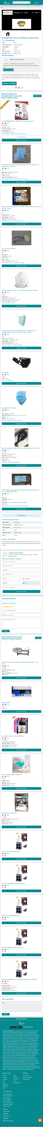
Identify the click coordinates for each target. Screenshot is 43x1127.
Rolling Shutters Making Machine (18, 1061)
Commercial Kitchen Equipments (18, 1055)
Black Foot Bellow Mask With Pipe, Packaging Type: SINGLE (20, 447)
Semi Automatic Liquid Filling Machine (20, 1059)
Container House (6, 1044)
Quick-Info (5, 1084)
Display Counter (28, 1035)
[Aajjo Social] (24, 1026)
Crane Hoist (16, 1050)
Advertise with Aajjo (8, 1095)
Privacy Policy (26, 1078)
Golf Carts (22, 1067)
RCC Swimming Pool (14, 1065)
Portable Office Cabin (24, 1041)
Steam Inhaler (6, 702)
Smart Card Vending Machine (11, 851)
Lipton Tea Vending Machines (11, 915)
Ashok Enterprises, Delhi (8, 302)
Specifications (21, 515)
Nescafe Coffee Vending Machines (12, 947)
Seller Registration (7, 1093)
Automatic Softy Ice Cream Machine (13, 735)
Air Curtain (7, 1055)
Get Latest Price (10, 40)
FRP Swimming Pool (23, 1064)
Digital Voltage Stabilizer (13, 1049)
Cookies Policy (26, 1075)
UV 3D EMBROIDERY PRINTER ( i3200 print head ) (18, 121)
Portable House (21, 1038)
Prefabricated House (24, 1042)
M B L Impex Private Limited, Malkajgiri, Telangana (15, 178)
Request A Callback (21, 1018)
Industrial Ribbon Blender (8, 1033)
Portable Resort (15, 1039)
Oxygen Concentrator (15, 1068)
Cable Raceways (14, 1056)
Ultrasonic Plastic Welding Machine (27, 1056)
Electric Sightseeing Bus (14, 1067)
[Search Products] (13, 2)
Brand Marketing (7, 1100)
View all (38, 637)
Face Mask (21, 5)
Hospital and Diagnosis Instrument (11, 5)
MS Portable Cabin (24, 1039)
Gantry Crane (9, 1050)
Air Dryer (31, 1059)
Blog (4, 1082)
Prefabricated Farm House (32, 1038)
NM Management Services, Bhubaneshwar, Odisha (15, 505)
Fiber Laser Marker (11, 1053)
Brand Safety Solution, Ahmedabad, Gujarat (13, 262)
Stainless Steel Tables (30, 1033)
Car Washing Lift (30, 1061)
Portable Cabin (28, 1030)
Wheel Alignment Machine (11, 1062)
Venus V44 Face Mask (9, 248)
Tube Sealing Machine (31, 1032)
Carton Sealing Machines (18, 1035)
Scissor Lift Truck (30, 1036)
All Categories (16, 1082)
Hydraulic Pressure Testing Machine (19, 1052)
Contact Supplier (8, 69)
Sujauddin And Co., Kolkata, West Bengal (12, 220)
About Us (5, 1075)
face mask (5, 372)
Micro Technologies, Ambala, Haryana (11, 420)
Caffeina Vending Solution (17, 59)
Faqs (4, 1087)
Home (2, 5)
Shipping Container (34, 1042)
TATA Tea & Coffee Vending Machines (13, 883)
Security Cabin (14, 1038)
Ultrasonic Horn (6, 1056)
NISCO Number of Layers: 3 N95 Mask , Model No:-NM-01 (20, 290)
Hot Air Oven (21, 1044)
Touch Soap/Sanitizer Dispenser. (12, 774)
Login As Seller (6, 1105)
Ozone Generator (25, 1068)
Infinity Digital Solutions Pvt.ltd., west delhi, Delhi (14, 133)
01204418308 (6, 1111)
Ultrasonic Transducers (8, 1058)
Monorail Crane (23, 1050)
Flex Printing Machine (33, 1045)
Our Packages (6, 1097)
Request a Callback (9, 83)
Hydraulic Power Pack (13, 1045)
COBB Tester (30, 1050)
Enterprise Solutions (8, 1104)
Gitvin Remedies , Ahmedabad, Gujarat (12, 344)
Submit (6, 630)
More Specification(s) (8, 55)
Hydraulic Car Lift (22, 1036)
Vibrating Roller (22, 1032)
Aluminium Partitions (19, 1033)
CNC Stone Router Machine (9, 1047)
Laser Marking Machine (18, 1030)
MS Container (6, 1041)
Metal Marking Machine (22, 1053)
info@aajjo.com (7, 1115)
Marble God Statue (32, 1053)
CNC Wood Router (23, 1045)
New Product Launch (8, 1102)
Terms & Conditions (27, 1077)
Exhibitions (5, 1085)
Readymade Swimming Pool (26, 1065)
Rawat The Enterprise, (7, 379)
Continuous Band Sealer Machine (21, 1058)
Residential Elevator (12, 1036)
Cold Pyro (31, 1068)
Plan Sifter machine (31, 1055)
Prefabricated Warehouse (13, 1042)
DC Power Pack (28, 1044)
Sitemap (5, 1077)
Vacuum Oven (14, 1044)
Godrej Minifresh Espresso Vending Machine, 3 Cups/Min (19, 979)
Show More (37, 95)
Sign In (36, 2)
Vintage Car (28, 1067)
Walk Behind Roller (13, 1032)
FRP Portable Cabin (33, 1039)
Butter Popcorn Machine (9, 812)
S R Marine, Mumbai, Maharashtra (11, 461)
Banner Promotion (7, 1098)
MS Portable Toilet (7, 1039)
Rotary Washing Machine (22, 1047)
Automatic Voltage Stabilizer (26, 1049)
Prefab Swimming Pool (13, 1064)
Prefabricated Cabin (14, 1041)
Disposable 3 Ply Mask (9, 407)
